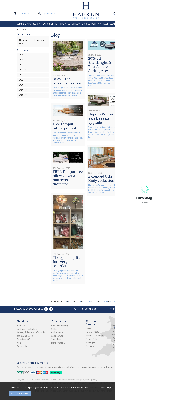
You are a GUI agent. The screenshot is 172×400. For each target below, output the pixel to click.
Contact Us (22, 346)
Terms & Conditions (95, 335)
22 (124, 301)
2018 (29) (23, 95)
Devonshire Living (59, 325)
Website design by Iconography (82, 379)
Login (88, 328)
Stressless (56, 339)
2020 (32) (23, 85)
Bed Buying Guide (25, 335)
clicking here (147, 387)
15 (100, 301)
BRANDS (151, 24)
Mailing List (91, 342)
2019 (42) (23, 90)
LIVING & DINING (50, 24)
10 (83, 301)
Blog (19, 342)
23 (127, 301)
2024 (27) (23, 64)
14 (97, 301)
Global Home (57, 332)
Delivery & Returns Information (31, 332)
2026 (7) (22, 55)
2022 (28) (23, 75)
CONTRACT (103, 24)
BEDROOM (37, 24)
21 (120, 301)
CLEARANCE (115, 24)
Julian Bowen (57, 335)
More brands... (58, 342)
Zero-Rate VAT (24, 339)
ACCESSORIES (140, 24)
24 (131, 301)
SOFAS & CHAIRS (24, 24)
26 (137, 301)
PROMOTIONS (127, 24)
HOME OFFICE (64, 24)
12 (90, 301)
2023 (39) (23, 70)
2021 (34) (23, 80)
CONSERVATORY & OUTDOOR (84, 24)
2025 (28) (23, 59)
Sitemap (90, 346)
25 (134, 301)
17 (107, 301)
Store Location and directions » (128, 309)
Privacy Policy (92, 339)
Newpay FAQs (92, 332)
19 (114, 301)
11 (87, 301)
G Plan (54, 328)
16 (104, 301)
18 (110, 301)
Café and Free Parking (27, 328)
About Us (21, 325)
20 (117, 301)
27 (141, 301)
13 (93, 301)
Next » (145, 301)
